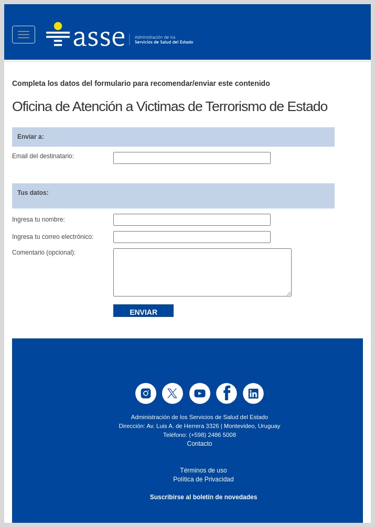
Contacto (199, 443)
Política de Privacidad (203, 479)
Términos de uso (203, 470)
